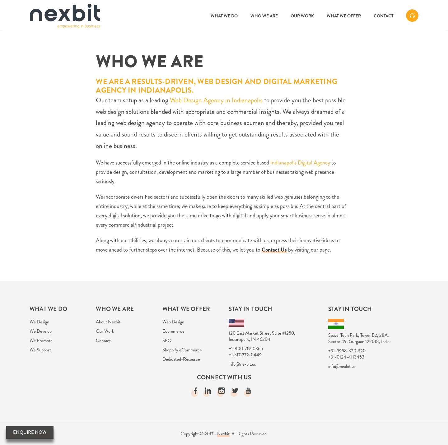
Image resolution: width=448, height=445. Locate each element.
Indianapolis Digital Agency (300, 163)
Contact (384, 16)
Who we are (264, 16)
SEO (166, 340)
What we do (224, 16)
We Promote (41, 340)
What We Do (48, 309)
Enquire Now (30, 432)
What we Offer (344, 16)
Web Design (173, 321)
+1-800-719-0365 (246, 348)
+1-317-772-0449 (245, 354)
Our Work (302, 16)
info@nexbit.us (242, 364)
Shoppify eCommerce (182, 349)
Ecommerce (173, 331)
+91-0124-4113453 (346, 357)
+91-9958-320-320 (347, 350)
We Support (40, 349)
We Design (39, 321)
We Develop (41, 331)
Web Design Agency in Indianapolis (216, 100)
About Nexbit (108, 321)
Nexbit (223, 433)
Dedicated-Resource (181, 359)
